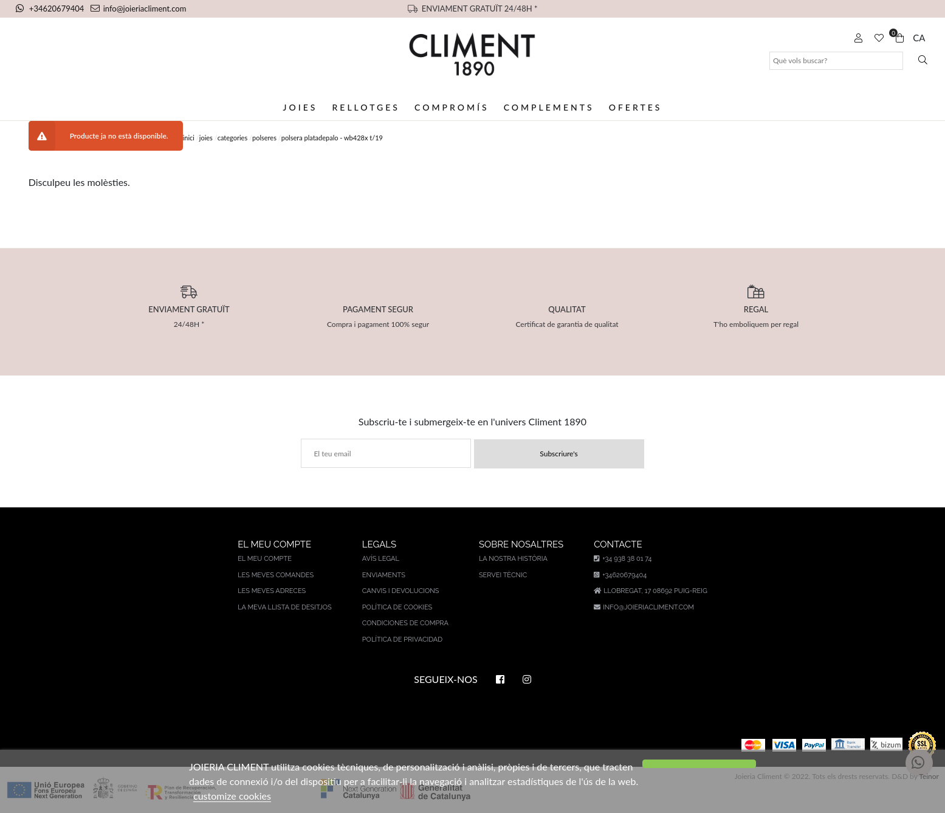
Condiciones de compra (405, 623)
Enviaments (383, 575)
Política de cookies (397, 607)
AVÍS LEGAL (380, 559)
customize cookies (232, 795)
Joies (300, 107)
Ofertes (635, 107)
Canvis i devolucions (400, 591)
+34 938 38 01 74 (622, 559)
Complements (549, 107)
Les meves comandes (276, 575)
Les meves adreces (272, 591)
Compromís (451, 107)
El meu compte (265, 559)
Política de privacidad (402, 639)
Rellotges (365, 107)
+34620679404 (51, 8)
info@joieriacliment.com (139, 8)
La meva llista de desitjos (285, 607)
